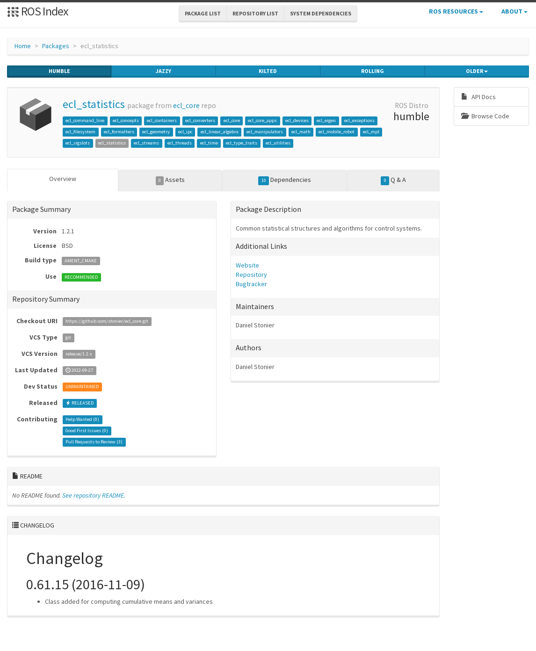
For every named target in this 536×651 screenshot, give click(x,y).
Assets (170, 180)
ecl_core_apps (262, 120)
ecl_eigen (326, 120)
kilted (268, 71)
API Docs (478, 97)
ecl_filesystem (80, 132)
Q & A (393, 180)
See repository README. (93, 495)
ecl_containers (162, 120)
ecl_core (186, 105)
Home (22, 46)
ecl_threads (179, 143)
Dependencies (284, 180)
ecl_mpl (371, 132)
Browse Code (485, 116)
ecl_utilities (278, 143)
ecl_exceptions (359, 120)
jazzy (163, 71)
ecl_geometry (156, 132)
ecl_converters (200, 120)
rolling (372, 71)
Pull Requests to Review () (94, 442)
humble (59, 71)
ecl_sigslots (77, 143)
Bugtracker (251, 284)
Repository (251, 274)
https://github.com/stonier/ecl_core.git (106, 321)
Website (247, 265)
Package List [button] (203, 13)
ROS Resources (456, 11)
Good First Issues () (86, 431)
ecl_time (209, 143)
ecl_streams (146, 143)
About (514, 11)
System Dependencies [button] (320, 13)
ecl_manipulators (264, 132)
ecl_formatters (119, 132)
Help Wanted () (82, 420)
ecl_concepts (126, 120)
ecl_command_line (84, 120)
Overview (62, 178)
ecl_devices (297, 120)
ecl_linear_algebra (220, 132)
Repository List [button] (255, 13)
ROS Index (37, 11)
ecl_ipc (185, 132)
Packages (55, 46)
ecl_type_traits (241, 143)
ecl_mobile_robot (337, 132)
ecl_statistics (94, 104)
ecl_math (301, 132)
